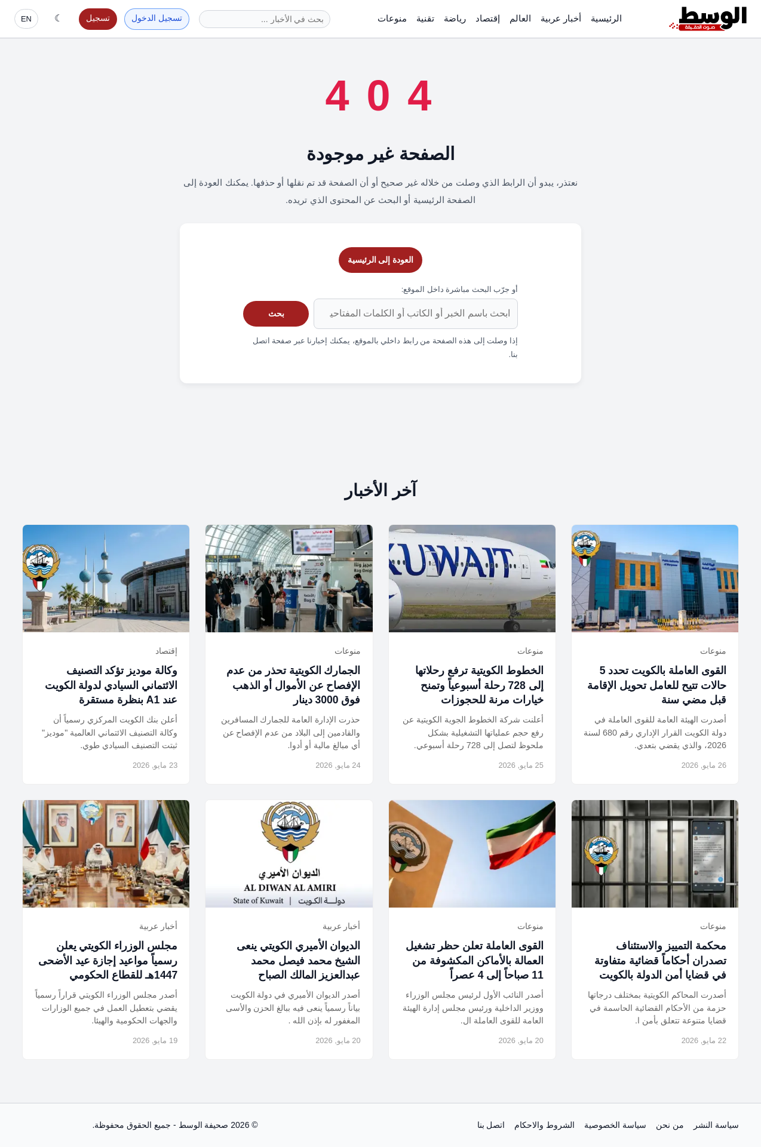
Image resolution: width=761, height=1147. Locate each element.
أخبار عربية (561, 18)
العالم (520, 18)
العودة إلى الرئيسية (381, 260)
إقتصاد (487, 18)
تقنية (425, 18)
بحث (276, 313)
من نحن (670, 1125)
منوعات (392, 18)
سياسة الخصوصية (615, 1125)
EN (26, 18)
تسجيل (98, 18)
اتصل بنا (491, 1125)
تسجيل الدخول (156, 18)
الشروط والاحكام (544, 1125)
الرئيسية (606, 18)
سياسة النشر (716, 1125)
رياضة (455, 18)
